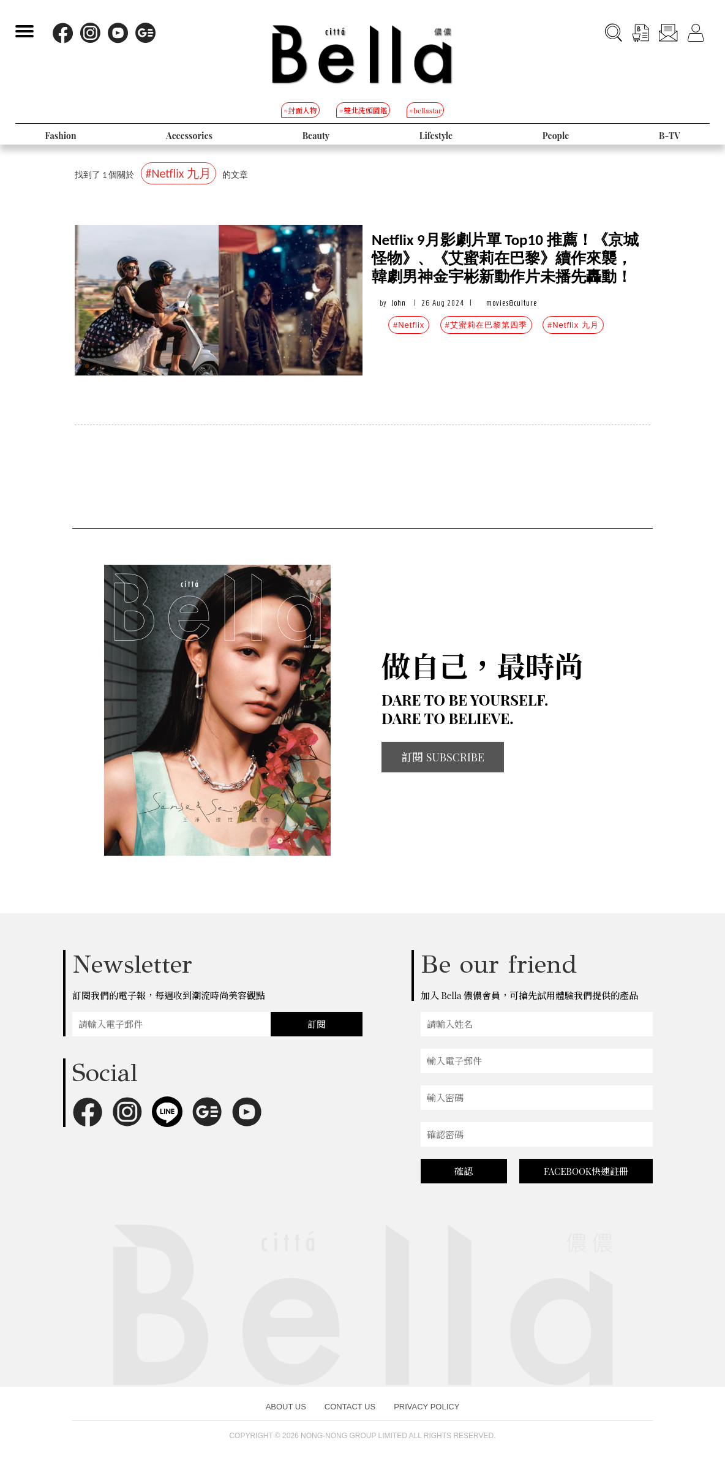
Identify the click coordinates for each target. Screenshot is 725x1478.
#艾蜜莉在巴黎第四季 (486, 325)
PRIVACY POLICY (426, 1406)
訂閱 (316, 1024)
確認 (463, 1171)
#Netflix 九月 (573, 325)
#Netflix (408, 325)
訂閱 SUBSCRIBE (442, 757)
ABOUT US (286, 1406)
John (399, 302)
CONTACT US (350, 1406)
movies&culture (511, 302)
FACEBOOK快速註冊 (586, 1171)
